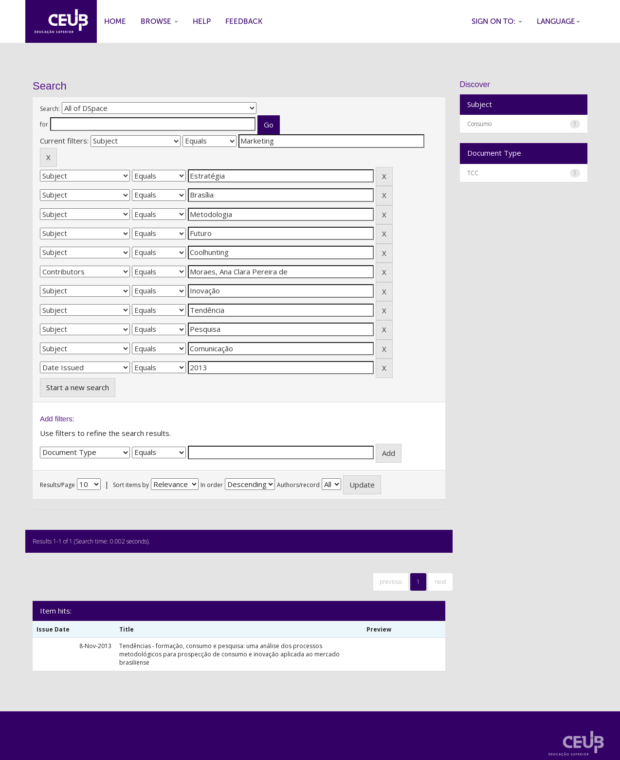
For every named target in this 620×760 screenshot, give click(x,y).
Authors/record (298, 485)
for (44, 124)
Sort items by (131, 485)
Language (558, 21)
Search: (50, 109)
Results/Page (57, 485)
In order (212, 485)
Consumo (479, 124)
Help (202, 21)
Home (115, 21)
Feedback (243, 21)
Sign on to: (497, 21)
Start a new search (77, 387)
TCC (472, 173)
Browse (159, 21)
